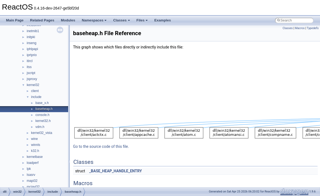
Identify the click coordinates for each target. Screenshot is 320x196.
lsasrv (31, 175)
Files (142, 20)
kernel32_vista (41, 133)
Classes (121, 20)
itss (29, 67)
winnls (35, 145)
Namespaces (94, 20)
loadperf (32, 163)
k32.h (35, 151)
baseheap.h (44, 109)
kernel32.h (43, 121)
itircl (29, 61)
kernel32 (33, 85)
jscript (31, 73)
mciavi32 (33, 187)
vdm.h (39, 127)
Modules (68, 20)
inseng (31, 43)
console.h (42, 115)
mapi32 (32, 181)
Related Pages (42, 20)
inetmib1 (33, 31)
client (35, 91)
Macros (300, 28)
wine (34, 139)
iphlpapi (32, 49)
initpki (31, 37)
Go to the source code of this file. (101, 146)
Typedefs (313, 28)
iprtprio (32, 55)
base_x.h (42, 103)
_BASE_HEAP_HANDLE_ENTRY (115, 171)
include (36, 97)
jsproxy (32, 79)
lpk (29, 169)
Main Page (14, 20)
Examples (162, 20)
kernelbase (35, 157)
